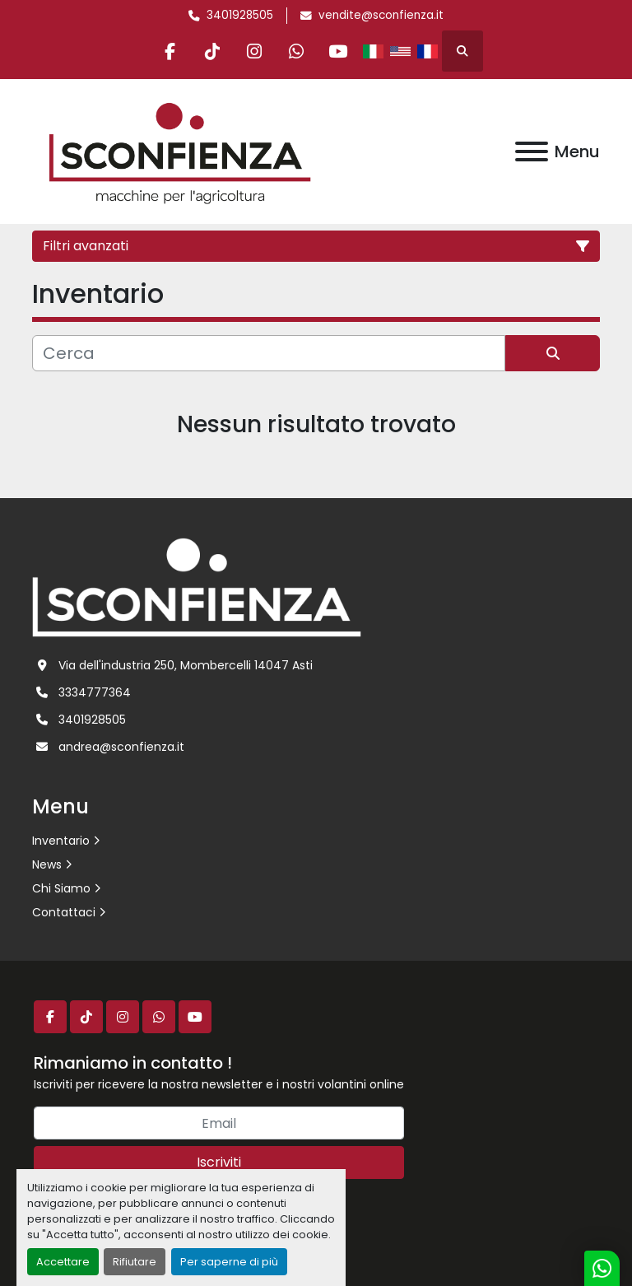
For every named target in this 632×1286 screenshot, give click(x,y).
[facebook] (170, 51)
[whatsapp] (296, 51)
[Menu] (531, 151)
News (47, 864)
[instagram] (254, 51)
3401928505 (240, 15)
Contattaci (63, 912)
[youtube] (338, 51)
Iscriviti (219, 1162)
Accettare (63, 1262)
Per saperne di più (229, 1262)
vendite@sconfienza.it (381, 15)
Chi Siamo (61, 888)
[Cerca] (268, 353)
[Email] (219, 1123)
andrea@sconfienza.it (121, 747)
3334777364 (94, 692)
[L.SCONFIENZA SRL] (196, 586)
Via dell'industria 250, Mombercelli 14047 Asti (185, 665)
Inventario (61, 840)
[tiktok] (212, 51)
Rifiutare (134, 1262)
